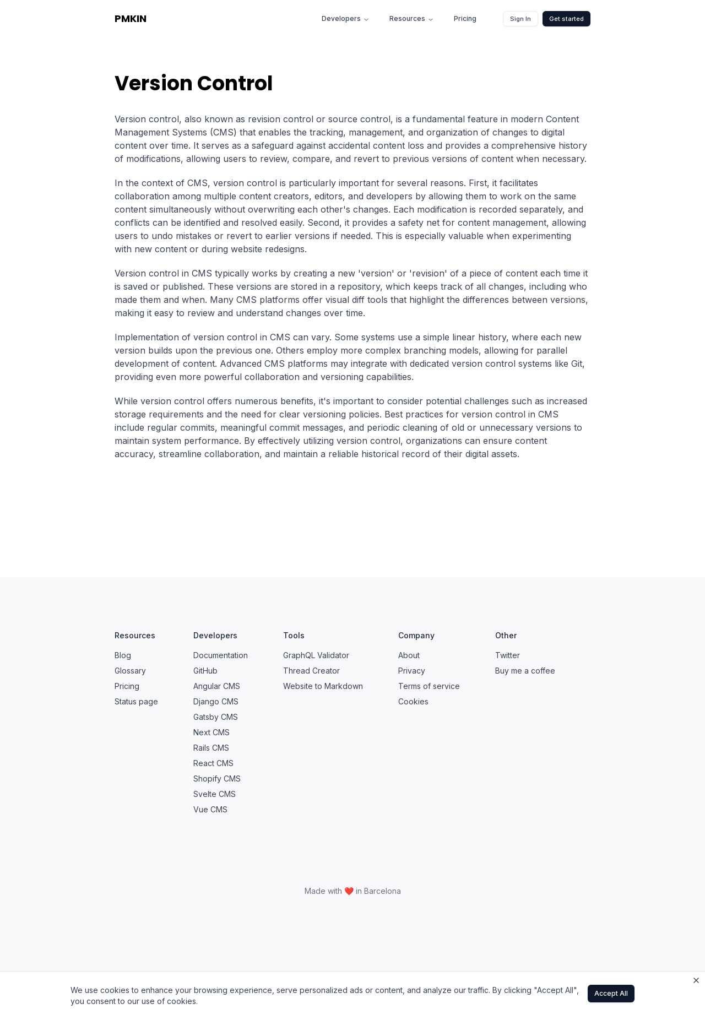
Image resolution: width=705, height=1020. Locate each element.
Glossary (130, 670)
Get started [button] (566, 19)
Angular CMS (216, 686)
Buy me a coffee (525, 670)
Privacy (411, 670)
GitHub (205, 670)
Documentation (220, 655)
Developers (346, 18)
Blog (123, 655)
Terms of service (429, 686)
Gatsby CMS (215, 716)
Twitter (507, 655)
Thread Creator (311, 670)
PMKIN (131, 18)
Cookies (413, 701)
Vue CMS (210, 809)
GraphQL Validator (316, 655)
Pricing (465, 18)
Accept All (611, 993)
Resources (411, 18)
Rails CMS (211, 747)
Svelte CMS (214, 794)
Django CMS (215, 701)
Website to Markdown (323, 686)
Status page (136, 701)
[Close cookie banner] (696, 980)
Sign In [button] (520, 19)
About (409, 655)
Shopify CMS (217, 778)
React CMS (213, 763)
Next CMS (211, 732)
